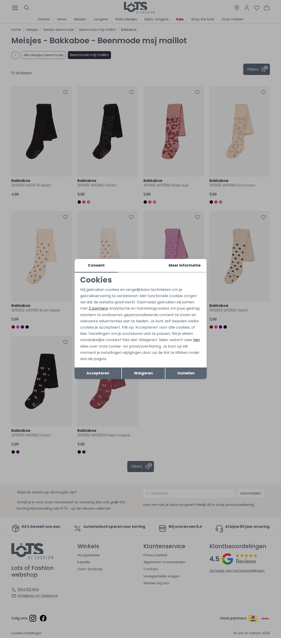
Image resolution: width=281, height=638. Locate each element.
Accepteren (97, 373)
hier (196, 339)
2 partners (98, 308)
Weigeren (143, 373)
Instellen (186, 373)
